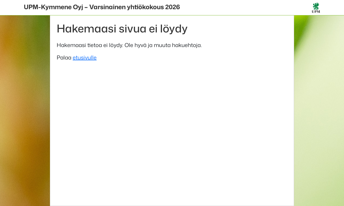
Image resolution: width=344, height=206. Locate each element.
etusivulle (85, 57)
